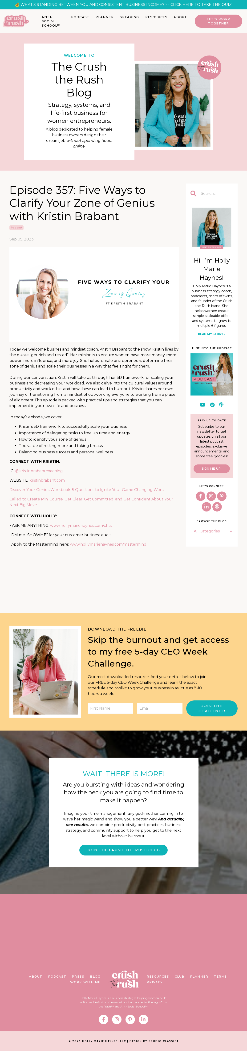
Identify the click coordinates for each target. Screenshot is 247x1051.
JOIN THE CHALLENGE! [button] (211, 708)
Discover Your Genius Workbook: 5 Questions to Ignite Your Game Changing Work (86, 490)
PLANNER (105, 17)
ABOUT (180, 17)
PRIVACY (155, 983)
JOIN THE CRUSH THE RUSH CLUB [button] (123, 850)
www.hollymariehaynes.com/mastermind (108, 544)
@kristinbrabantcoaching (39, 471)
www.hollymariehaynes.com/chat (81, 525)
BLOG (95, 977)
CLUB (179, 977)
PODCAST (80, 17)
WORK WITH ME (85, 983)
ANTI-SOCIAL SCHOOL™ (51, 21)
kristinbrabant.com (47, 480)
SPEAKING (129, 17)
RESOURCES (156, 17)
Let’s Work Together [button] (218, 21)
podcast (16, 227)
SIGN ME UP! (212, 468)
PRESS (78, 977)
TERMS (220, 977)
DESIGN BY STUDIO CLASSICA (154, 1042)
